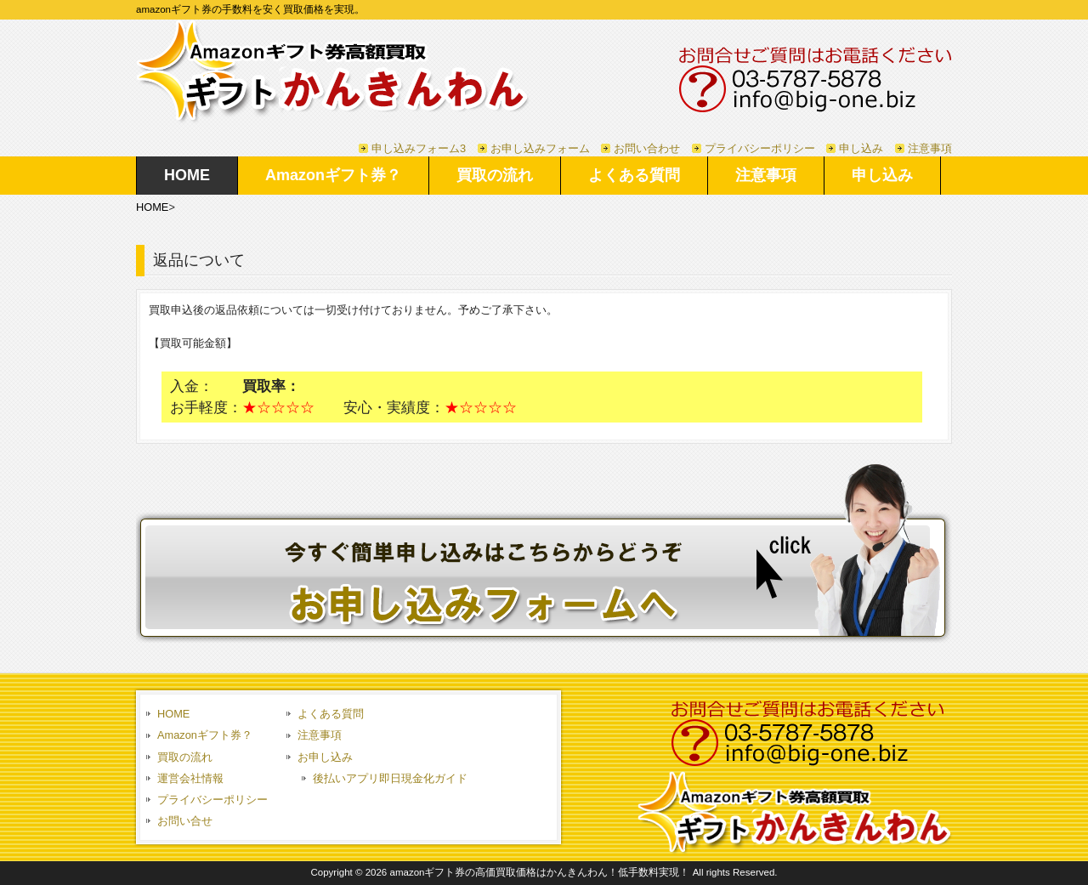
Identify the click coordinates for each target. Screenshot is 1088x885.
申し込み (861, 148)
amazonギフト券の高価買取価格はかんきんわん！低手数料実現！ (539, 872)
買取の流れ (184, 757)
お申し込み (325, 757)
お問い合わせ (647, 148)
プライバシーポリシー (760, 148)
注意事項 (930, 148)
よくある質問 (331, 713)
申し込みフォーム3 (418, 148)
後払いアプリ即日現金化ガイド (390, 778)
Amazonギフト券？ (204, 735)
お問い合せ (184, 820)
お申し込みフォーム (540, 148)
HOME (152, 207)
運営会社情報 (190, 778)
